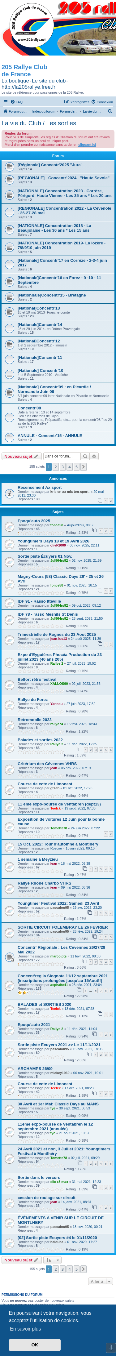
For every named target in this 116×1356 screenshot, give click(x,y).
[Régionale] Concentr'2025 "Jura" (50, 165)
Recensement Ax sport (40, 487)
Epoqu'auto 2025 (34, 521)
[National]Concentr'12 (39, 341)
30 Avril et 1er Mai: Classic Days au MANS (58, 1104)
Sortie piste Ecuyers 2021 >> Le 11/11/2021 (59, 1044)
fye (52, 1108)
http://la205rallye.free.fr (28, 87)
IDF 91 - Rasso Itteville (39, 601)
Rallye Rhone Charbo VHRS (44, 883)
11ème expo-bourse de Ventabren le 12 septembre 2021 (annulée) (55, 1126)
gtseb (54, 788)
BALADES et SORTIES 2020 (44, 1004)
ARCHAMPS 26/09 (35, 1068)
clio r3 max (59, 1182)
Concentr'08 (29, 408)
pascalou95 (59, 907)
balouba (56, 1242)
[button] (83, 467)
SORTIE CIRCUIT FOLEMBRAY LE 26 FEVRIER (63, 927)
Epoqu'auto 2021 (34, 1024)
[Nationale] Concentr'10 (40, 370)
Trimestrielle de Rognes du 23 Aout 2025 (57, 634)
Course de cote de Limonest (45, 784)
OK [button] (35, 1344)
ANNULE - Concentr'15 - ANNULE (50, 435)
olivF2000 (58, 545)
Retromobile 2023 (35, 719)
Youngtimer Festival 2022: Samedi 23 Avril (58, 903)
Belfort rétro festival (37, 679)
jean (53, 768)
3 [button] (63, 467)
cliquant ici (87, 144)
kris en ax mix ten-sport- (70, 491)
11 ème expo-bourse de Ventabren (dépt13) (59, 804)
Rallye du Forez (33, 699)
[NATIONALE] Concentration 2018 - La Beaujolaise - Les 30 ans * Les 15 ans (54, 228)
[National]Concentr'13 (39, 308)
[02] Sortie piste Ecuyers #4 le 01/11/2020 (57, 1237)
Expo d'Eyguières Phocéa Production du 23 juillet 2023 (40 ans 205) (60, 657)
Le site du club (49, 81)
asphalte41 (59, 985)
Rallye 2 (56, 663)
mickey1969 (60, 1073)
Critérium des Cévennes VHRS (47, 763)
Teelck (55, 808)
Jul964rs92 (59, 560)
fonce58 (56, 525)
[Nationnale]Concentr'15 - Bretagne (52, 295)
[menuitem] (16, 102)
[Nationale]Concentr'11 (40, 357)
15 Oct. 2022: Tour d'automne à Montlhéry (58, 844)
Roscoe (56, 848)
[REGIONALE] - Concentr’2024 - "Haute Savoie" (64, 178)
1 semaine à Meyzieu (38, 859)
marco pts (58, 956)
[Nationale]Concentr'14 (40, 324)
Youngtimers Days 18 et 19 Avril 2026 (53, 541)
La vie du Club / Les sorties (39, 123)
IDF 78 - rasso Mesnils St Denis (48, 614)
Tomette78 (58, 828)
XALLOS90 (59, 683)
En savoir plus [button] (25, 1328)
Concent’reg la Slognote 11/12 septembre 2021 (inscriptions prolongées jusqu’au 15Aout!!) (63, 978)
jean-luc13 (58, 638)
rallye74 (56, 724)
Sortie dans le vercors (39, 1177)
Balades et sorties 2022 (40, 740)
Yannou (56, 704)
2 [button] (55, 467)
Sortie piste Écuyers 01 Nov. (45, 556)
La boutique (15, 81)
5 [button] (76, 467)
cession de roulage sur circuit (46, 1197)
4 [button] (69, 467)
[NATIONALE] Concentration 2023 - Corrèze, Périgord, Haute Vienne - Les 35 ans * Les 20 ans (65, 193)
